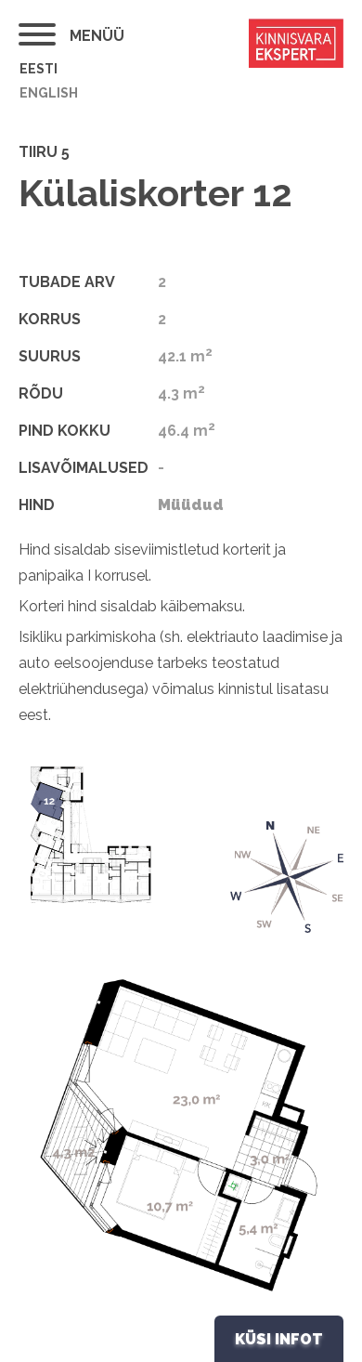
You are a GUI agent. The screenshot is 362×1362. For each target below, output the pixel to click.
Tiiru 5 (44, 152)
